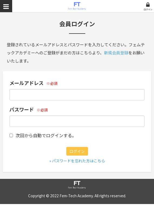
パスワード (21, 109)
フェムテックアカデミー (77, 6)
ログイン (148, 9)
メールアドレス (26, 82)
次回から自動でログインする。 (42, 135)
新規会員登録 (116, 52)
